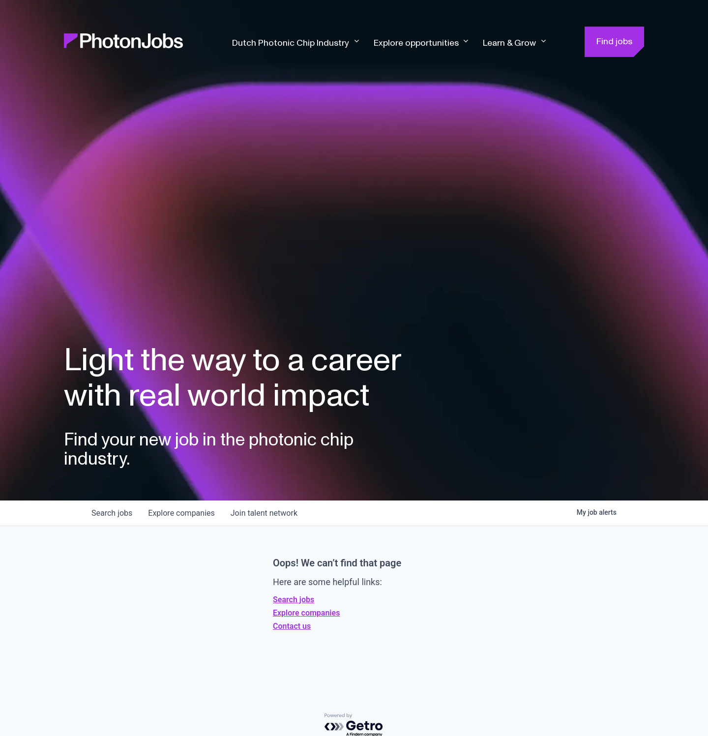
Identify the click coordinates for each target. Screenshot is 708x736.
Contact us (292, 626)
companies (181, 513)
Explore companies (306, 613)
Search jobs (293, 599)
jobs (111, 513)
